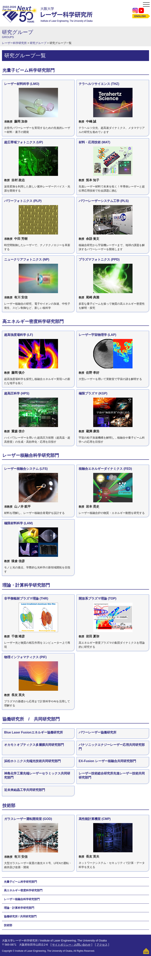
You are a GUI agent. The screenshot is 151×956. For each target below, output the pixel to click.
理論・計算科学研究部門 (19, 907)
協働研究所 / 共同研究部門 (20, 916)
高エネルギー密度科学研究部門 (23, 890)
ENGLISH (140, 16)
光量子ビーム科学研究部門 (20, 881)
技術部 (8, 925)
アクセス (102, 944)
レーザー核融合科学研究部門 (22, 899)
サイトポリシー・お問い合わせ (71, 944)
